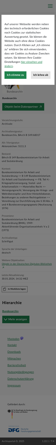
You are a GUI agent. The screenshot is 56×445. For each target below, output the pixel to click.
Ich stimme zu (15, 84)
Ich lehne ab (40, 84)
